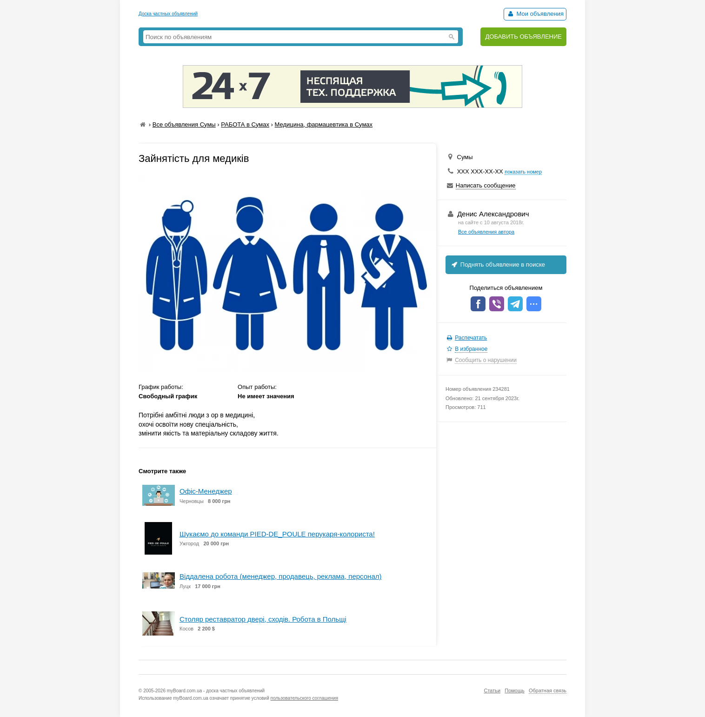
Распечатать (471, 338)
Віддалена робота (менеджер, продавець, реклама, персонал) (280, 576)
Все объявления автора (486, 232)
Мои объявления (535, 13)
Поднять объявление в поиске (497, 264)
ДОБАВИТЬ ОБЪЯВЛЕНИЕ (523, 36)
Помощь (515, 690)
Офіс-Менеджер (206, 491)
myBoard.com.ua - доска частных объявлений (216, 690)
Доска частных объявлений (168, 13)
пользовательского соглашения (305, 698)
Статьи (492, 690)
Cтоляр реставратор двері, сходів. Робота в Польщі (263, 619)
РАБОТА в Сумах (245, 124)
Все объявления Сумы (184, 124)
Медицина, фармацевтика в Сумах (324, 124)
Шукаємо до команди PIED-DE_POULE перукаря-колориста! (277, 534)
